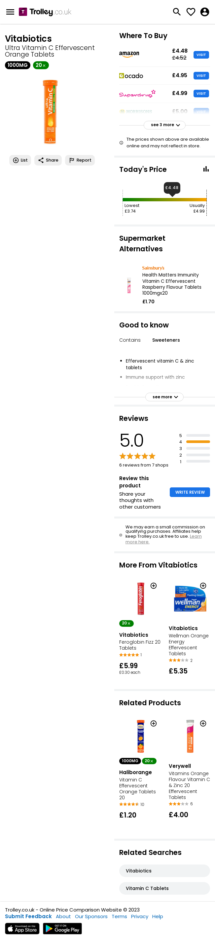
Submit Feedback (28, 916)
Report (79, 160)
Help (157, 916)
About (63, 916)
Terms (119, 916)
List (20, 160)
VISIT (201, 54)
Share (48, 160)
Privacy (139, 916)
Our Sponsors (91, 916)
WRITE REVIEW (190, 492)
